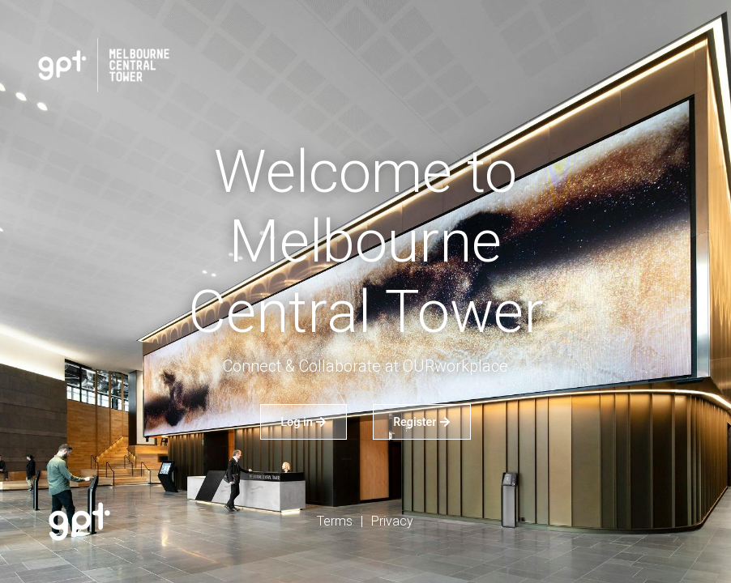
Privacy (392, 521)
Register (422, 421)
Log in (303, 421)
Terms (335, 521)
